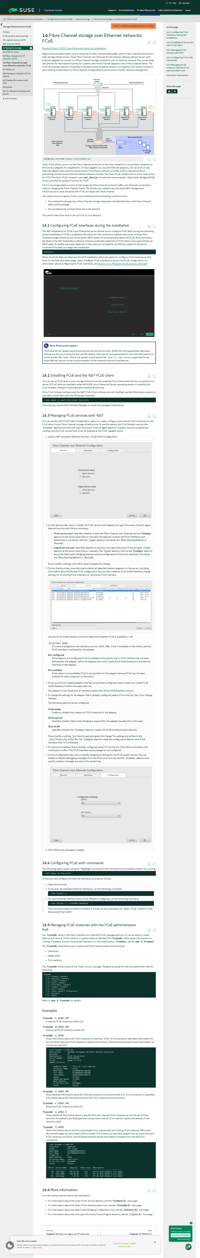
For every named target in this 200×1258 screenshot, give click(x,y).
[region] (85, 1245)
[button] (10, 1245)
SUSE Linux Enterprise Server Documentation (25, 19)
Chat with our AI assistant (180, 1235)
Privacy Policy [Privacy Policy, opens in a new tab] (36, 1247)
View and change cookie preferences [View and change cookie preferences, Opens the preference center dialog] (124, 1244)
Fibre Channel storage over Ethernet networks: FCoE (115, 19)
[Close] (155, 1242)
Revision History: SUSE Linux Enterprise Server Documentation (74, 48)
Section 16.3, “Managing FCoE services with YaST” (123, 263)
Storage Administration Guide (59, 19)
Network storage (83, 19)
